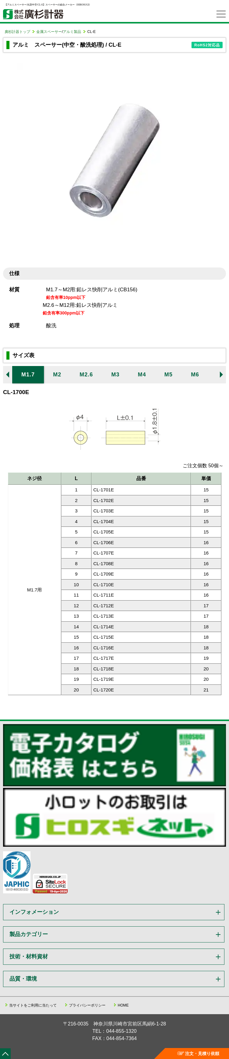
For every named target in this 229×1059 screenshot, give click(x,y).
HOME (123, 1005)
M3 (115, 375)
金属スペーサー (49, 32)
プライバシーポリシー (87, 1005)
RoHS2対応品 (207, 45)
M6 (195, 375)
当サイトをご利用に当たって (33, 1005)
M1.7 (28, 375)
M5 (168, 375)
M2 (57, 375)
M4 (142, 375)
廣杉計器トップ (17, 32)
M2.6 (86, 375)
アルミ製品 (72, 32)
